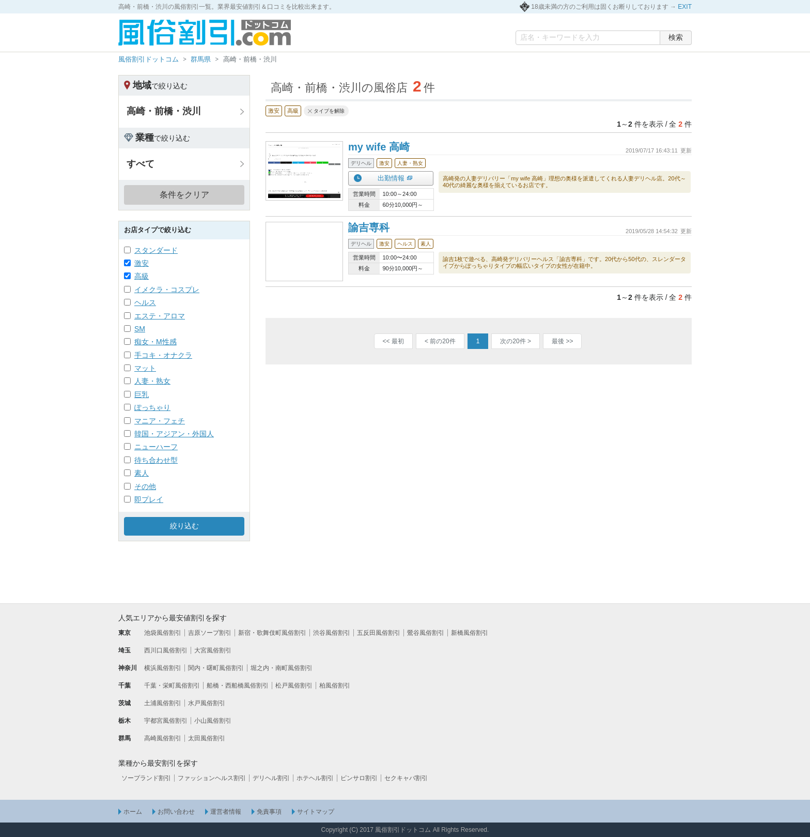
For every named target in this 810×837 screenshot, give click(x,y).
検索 (675, 37)
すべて (140, 164)
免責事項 (269, 811)
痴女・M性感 (155, 342)
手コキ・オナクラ (163, 355)
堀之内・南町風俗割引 (282, 668)
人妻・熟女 (152, 381)
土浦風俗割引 (162, 703)
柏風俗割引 (334, 685)
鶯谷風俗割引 (425, 632)
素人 (141, 473)
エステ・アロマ (159, 316)
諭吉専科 (369, 227)
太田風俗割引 (206, 738)
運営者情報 (225, 811)
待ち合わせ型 (156, 460)
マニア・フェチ (159, 421)
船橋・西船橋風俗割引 (238, 685)
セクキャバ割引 (406, 778)
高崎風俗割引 (162, 738)
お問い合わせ (176, 811)
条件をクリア (184, 194)
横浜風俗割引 (162, 668)
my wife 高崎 (379, 147)
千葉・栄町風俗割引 (172, 685)
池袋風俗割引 (162, 632)
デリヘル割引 (271, 778)
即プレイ (148, 499)
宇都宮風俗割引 (166, 720)
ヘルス (145, 302)
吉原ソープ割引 (209, 632)
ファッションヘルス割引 (212, 778)
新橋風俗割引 (469, 632)
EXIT (685, 6)
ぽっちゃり (152, 407)
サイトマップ (315, 811)
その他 (145, 486)
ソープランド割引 (146, 778)
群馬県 (201, 59)
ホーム (132, 811)
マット (145, 368)
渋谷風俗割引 (331, 632)
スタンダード (156, 250)
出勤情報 (391, 178)
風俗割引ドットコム (148, 59)
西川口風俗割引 (166, 650)
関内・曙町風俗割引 (216, 668)
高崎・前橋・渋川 (164, 111)
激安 (141, 263)
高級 (141, 276)
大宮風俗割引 (212, 650)
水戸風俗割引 (206, 703)
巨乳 (141, 394)
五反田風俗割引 (378, 632)
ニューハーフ (156, 447)
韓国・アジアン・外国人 (174, 434)
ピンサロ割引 (359, 778)
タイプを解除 (329, 111)
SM (139, 329)
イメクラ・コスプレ (166, 289)
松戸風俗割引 (294, 685)
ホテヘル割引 (315, 778)
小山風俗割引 (212, 720)
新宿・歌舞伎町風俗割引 (272, 632)
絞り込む (184, 526)
